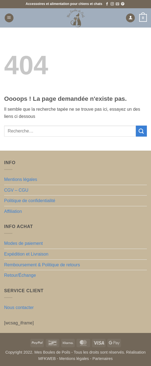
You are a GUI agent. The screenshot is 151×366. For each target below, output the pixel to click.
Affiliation (13, 211)
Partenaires (102, 358)
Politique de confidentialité (29, 200)
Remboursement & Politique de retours (42, 264)
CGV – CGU (16, 190)
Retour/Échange (20, 275)
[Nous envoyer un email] (117, 4)
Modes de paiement (23, 243)
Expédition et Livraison (26, 254)
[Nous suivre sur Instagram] (112, 4)
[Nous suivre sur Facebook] (107, 4)
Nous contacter (19, 307)
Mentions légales (20, 179)
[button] (9, 18)
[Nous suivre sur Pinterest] (122, 4)
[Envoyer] (141, 131)
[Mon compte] (130, 18)
